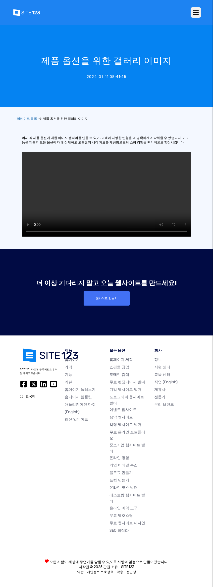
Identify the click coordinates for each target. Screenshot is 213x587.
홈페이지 (72, 359)
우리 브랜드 (164, 404)
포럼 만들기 (119, 480)
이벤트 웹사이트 (123, 409)
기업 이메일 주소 (123, 465)
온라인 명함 (119, 458)
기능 (68, 374)
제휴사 (159, 389)
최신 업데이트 (76, 419)
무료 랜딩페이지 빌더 (127, 382)
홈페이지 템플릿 (78, 397)
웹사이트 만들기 (106, 298)
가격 (68, 367)
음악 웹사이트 (121, 417)
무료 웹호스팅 (121, 515)
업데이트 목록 (27, 119)
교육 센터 (162, 374)
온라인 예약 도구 (123, 508)
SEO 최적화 (119, 530)
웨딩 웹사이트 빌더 (125, 424)
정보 (158, 359)
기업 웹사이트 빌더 (125, 389)
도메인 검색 (119, 374)
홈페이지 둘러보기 (80, 389)
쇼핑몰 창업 (119, 367)
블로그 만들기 (121, 472)
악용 (120, 572)
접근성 (131, 572)
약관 (80, 572)
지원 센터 (162, 367)
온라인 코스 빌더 (123, 487)
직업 (166, 382)
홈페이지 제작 (121, 359)
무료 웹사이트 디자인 (127, 523)
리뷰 (68, 382)
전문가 (159, 397)
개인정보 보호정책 (100, 572)
